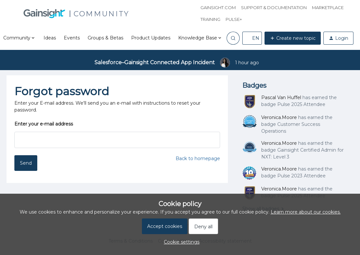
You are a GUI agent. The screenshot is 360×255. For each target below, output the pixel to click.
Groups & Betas (105, 38)
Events (72, 38)
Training (210, 19)
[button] (252, 38)
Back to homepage (198, 158)
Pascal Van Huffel (281, 97)
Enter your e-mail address (43, 124)
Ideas (49, 38)
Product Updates (150, 38)
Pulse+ (234, 19)
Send (26, 163)
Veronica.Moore (279, 117)
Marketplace (328, 7)
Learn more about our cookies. (306, 212)
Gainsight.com (218, 7)
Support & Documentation (274, 7)
